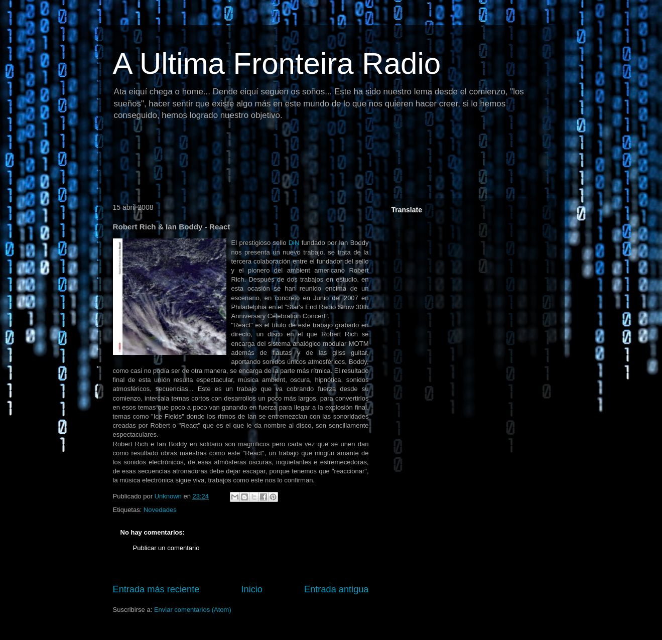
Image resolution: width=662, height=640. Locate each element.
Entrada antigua (336, 589)
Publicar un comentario (166, 548)
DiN (294, 242)
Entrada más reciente (156, 589)
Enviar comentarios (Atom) (192, 609)
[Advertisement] (290, 163)
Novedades (160, 510)
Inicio (251, 589)
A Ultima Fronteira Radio (277, 63)
